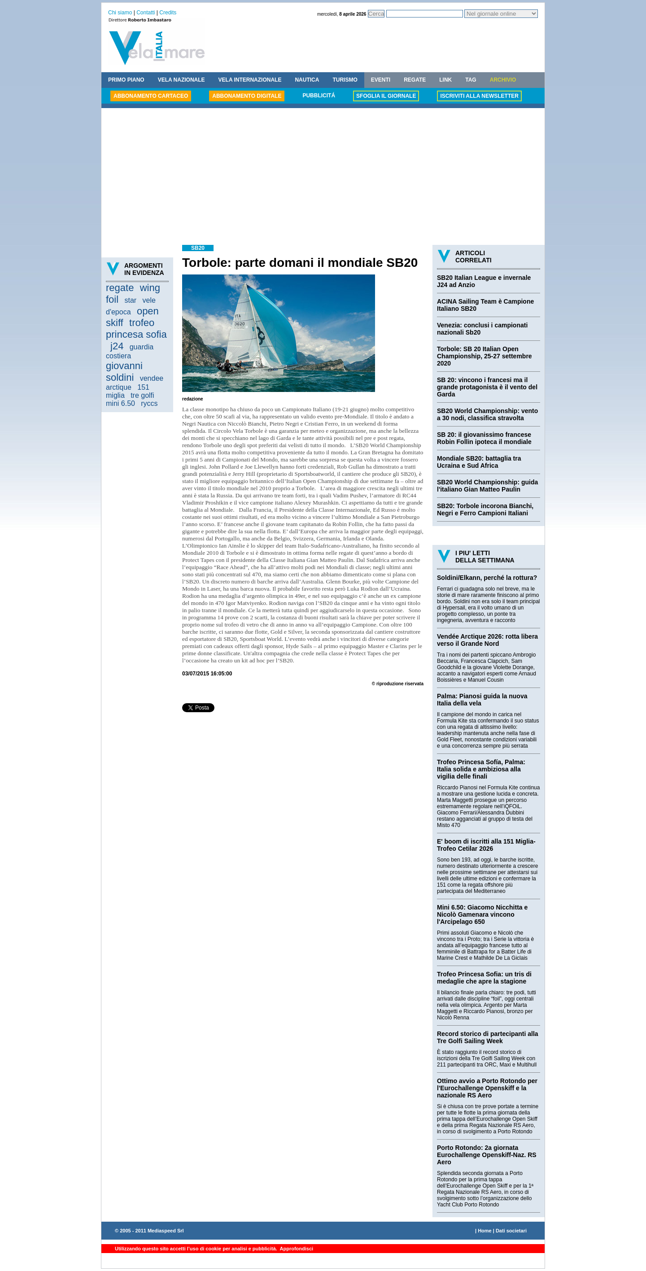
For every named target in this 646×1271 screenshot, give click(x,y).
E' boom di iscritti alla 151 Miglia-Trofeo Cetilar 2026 (486, 845)
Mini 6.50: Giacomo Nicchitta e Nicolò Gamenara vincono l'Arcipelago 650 (482, 914)
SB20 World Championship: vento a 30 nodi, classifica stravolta (487, 414)
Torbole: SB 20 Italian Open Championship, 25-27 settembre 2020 (484, 356)
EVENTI (380, 80)
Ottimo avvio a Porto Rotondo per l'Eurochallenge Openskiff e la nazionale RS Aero (487, 1088)
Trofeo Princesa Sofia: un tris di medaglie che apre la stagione (484, 978)
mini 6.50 (120, 403)
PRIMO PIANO (126, 80)
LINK (445, 80)
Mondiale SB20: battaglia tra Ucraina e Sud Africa (479, 462)
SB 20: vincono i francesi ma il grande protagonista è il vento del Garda (487, 387)
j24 (116, 346)
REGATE (415, 80)
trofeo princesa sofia (136, 328)
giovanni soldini (124, 371)
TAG (470, 80)
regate (120, 287)
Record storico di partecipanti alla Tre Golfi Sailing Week (487, 1037)
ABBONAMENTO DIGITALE (246, 96)
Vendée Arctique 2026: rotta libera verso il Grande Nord (487, 640)
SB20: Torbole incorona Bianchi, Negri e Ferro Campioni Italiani (485, 509)
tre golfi (142, 395)
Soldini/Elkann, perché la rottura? (487, 577)
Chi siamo (120, 12)
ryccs (149, 403)
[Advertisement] (323, 177)
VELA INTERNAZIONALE (250, 80)
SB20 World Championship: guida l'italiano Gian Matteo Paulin (487, 486)
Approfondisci (296, 1248)
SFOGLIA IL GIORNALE (386, 96)
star (130, 300)
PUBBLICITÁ (318, 95)
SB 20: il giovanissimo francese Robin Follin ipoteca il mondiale (484, 438)
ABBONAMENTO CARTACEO (150, 96)
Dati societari (511, 1230)
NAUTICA (307, 80)
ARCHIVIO (503, 80)
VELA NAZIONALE (181, 80)
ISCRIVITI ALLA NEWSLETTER (479, 96)
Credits (167, 12)
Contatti (145, 12)
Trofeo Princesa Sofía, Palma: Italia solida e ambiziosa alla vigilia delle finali (481, 769)
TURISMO (344, 80)
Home (485, 1230)
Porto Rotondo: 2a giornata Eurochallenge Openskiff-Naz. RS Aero (487, 1155)
